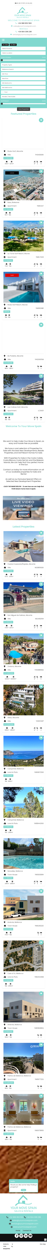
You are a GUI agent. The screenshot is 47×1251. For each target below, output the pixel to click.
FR (23, 3)
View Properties (23, 109)
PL (25, 3)
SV (27, 3)
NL (29, 3)
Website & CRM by (8, 1246)
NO (31, 3)
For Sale (5, 45)
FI (21, 3)
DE (19, 3)
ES (17, 3)
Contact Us (27, 1230)
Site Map (43, 1244)
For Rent (13, 45)
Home (18, 1230)
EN (15, 3)
